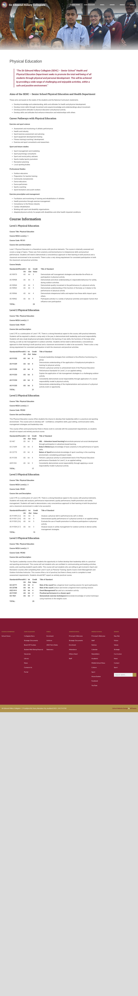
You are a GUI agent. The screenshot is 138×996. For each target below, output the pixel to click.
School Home (75, 5)
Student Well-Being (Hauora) (33, 649)
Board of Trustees (30, 645)
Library (26, 658)
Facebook (95, 681)
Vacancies (27, 654)
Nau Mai (117, 636)
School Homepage (8, 631)
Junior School (74, 631)
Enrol (102, 5)
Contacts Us (28, 667)
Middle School (97, 631)
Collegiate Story (29, 636)
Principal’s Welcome (76, 636)
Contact (116, 663)
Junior (113, 5)
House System (96, 676)
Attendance (73, 649)
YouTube (94, 685)
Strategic (117, 649)
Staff (70, 658)
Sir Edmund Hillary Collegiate (27, 4)
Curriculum (118, 654)
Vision (116, 640)
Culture (94, 667)
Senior (132, 5)
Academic (95, 658)
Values (116, 645)
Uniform (49, 640)
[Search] (134, 675)
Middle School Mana (98, 663)
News (26, 663)
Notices (94, 645)
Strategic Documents (31, 640)
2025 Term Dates (52, 645)
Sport (93, 672)
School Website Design (120, 708)
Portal (26, 672)
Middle (123, 5)
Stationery (49, 649)
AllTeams (133, 708)
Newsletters (95, 654)
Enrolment (50, 636)
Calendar (95, 649)
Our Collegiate (90, 5)
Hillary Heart (73, 654)
